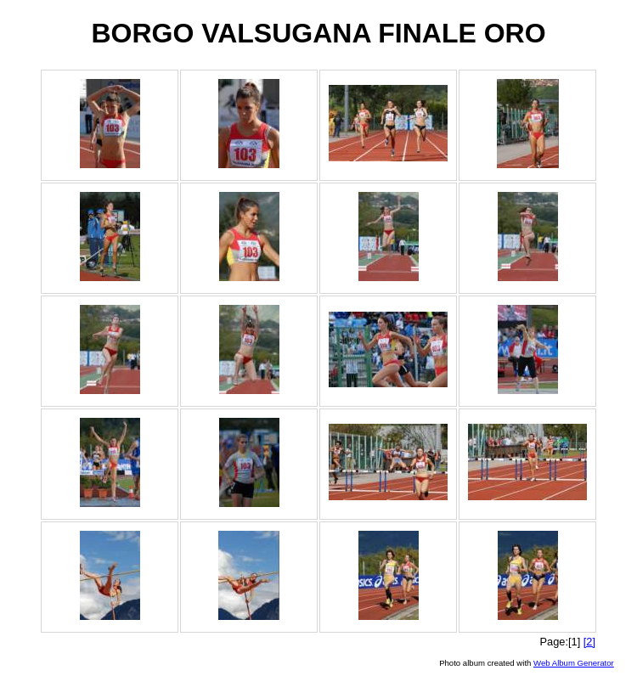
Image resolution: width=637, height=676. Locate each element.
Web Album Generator (573, 663)
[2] (589, 641)
